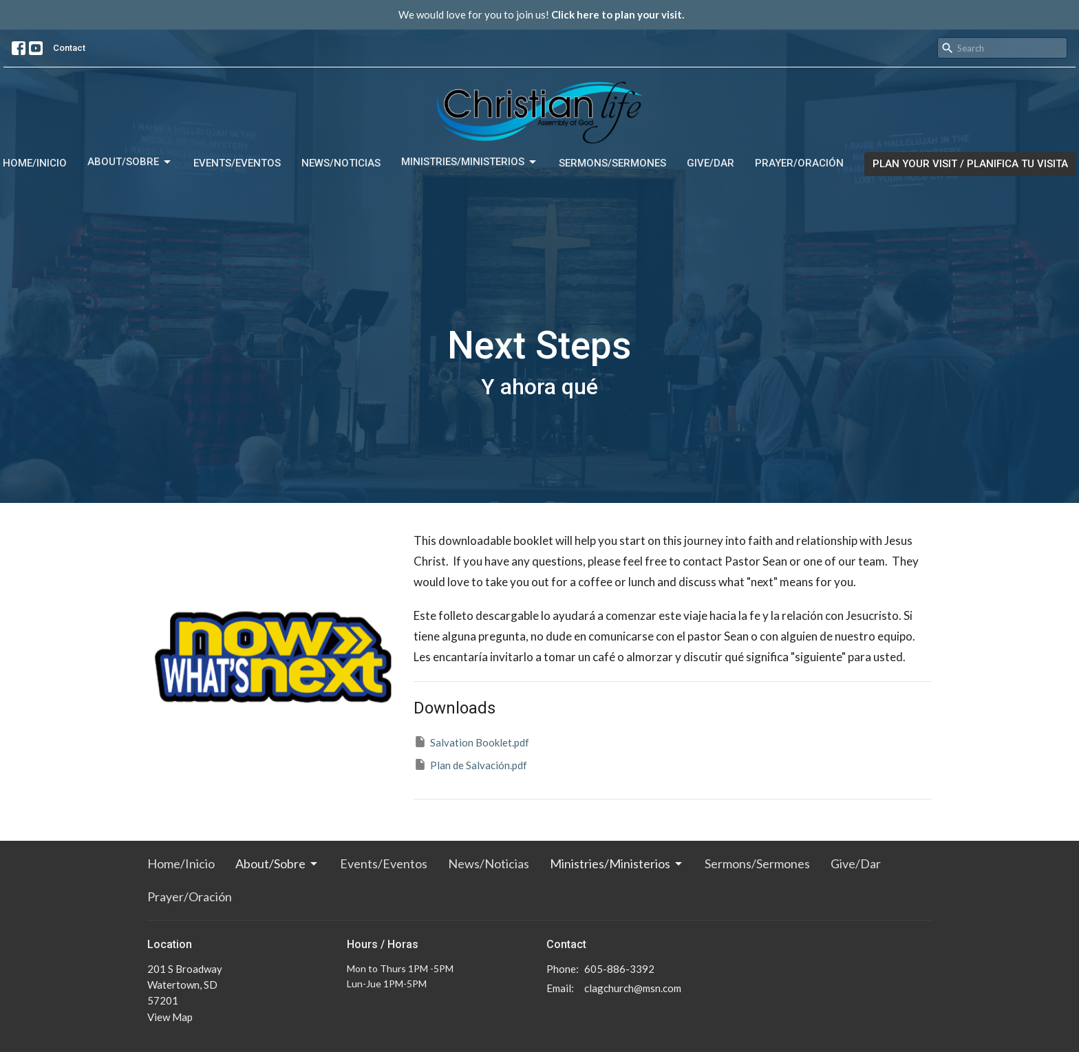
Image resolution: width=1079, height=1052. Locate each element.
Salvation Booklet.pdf (471, 742)
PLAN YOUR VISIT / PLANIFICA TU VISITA (970, 164)
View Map (170, 1017)
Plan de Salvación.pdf (470, 764)
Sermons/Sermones (612, 163)
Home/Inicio (35, 163)
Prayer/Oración (799, 163)
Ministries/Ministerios (469, 162)
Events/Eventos (237, 163)
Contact (69, 48)
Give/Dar (710, 163)
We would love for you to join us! (541, 14)
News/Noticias (341, 163)
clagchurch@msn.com (632, 988)
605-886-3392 (619, 969)
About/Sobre (130, 162)
